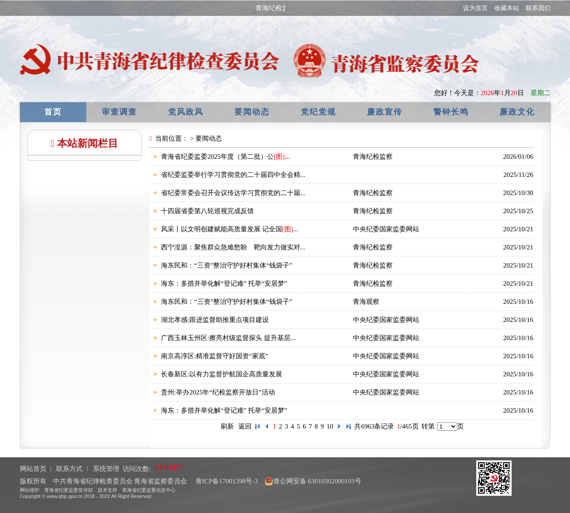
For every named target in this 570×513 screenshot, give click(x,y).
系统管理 (106, 468)
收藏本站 (506, 8)
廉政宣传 (384, 111)
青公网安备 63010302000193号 (312, 481)
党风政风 (185, 111)
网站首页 (33, 468)
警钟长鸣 (451, 111)
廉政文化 (517, 111)
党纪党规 (318, 111)
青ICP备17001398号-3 (226, 481)
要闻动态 (252, 111)
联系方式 (69, 468)
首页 (53, 111)
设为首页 (475, 8)
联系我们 (538, 8)
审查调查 (119, 111)
